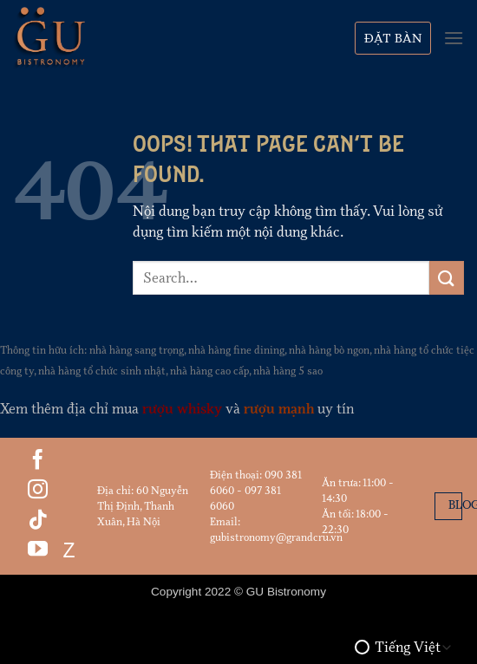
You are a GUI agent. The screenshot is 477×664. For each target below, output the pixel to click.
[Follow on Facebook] (38, 461)
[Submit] (446, 278)
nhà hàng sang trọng (136, 350)
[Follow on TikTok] (38, 521)
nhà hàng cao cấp (209, 371)
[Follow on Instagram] (38, 490)
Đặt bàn (392, 38)
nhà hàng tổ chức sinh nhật (102, 371)
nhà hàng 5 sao (288, 371)
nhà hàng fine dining (236, 350)
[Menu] (453, 37)
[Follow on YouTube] (38, 550)
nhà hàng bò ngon (329, 350)
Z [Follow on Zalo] (66, 550)
